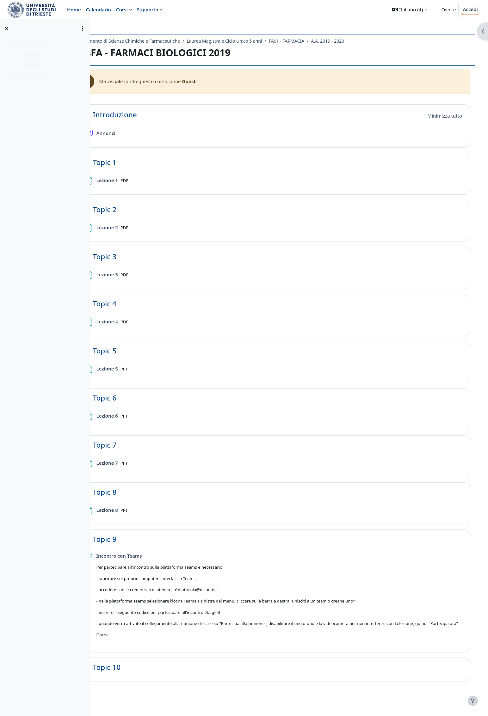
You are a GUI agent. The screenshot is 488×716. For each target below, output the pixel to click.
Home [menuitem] (74, 9)
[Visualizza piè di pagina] (473, 701)
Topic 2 (133, 209)
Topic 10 (134, 673)
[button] (409, 9)
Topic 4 (133, 303)
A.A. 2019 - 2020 (355, 41)
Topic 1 (133, 162)
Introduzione (143, 114)
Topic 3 (133, 256)
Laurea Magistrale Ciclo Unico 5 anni (252, 41)
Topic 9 (133, 539)
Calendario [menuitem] (98, 9)
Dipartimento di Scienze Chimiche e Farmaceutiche (155, 41)
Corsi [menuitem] (122, 9)
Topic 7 (133, 445)
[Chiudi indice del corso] (7, 28)
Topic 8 (133, 492)
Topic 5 (133, 350)
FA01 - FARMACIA (314, 41)
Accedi (470, 9)
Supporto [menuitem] (147, 9)
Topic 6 (133, 398)
